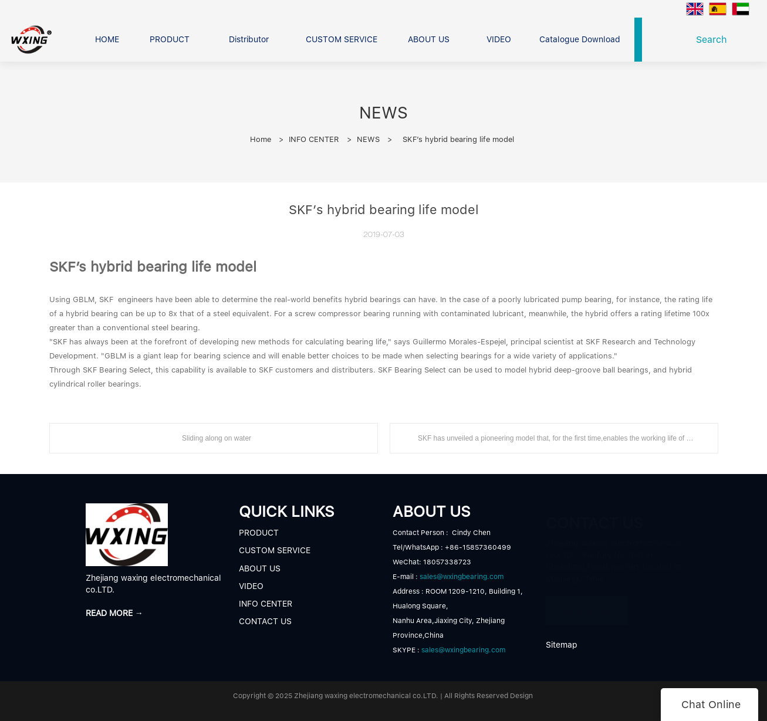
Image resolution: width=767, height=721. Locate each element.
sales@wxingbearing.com (462, 577)
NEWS (368, 139)
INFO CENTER (314, 139)
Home (260, 139)
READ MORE (586, 605)
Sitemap (561, 644)
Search (714, 39)
